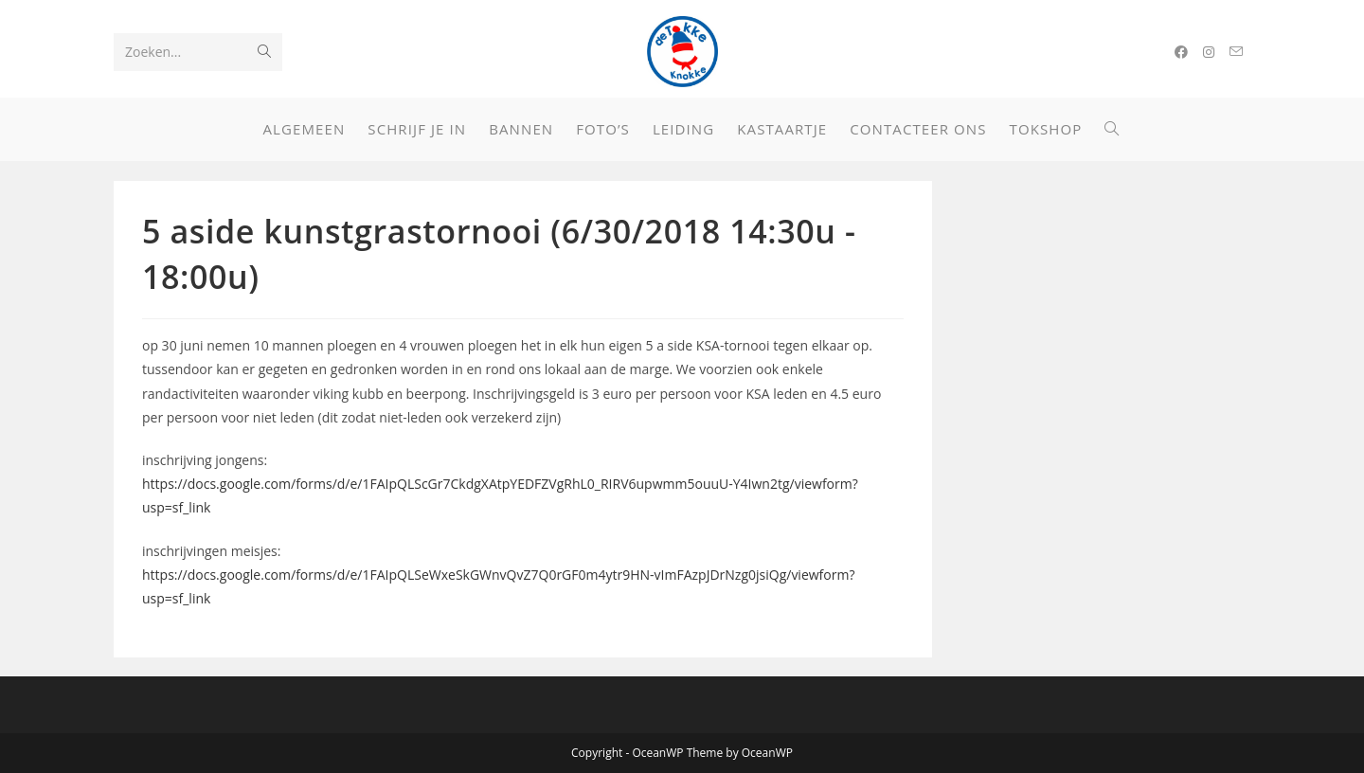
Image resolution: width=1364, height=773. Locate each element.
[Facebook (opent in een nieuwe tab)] (1181, 52)
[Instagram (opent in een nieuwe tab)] (1208, 52)
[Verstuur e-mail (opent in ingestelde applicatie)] (1236, 52)
